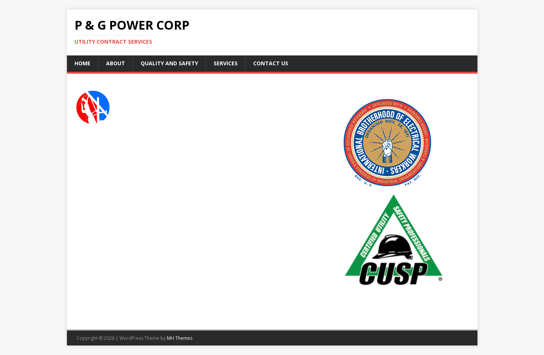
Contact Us (270, 63)
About (115, 63)
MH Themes (179, 338)
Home (82, 63)
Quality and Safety (169, 63)
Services (226, 63)
